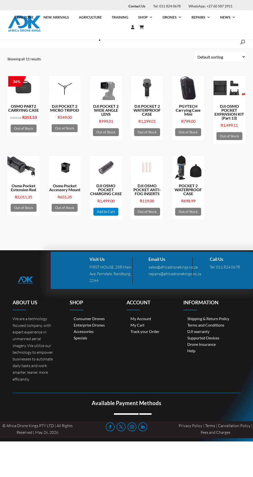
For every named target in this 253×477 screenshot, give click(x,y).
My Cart (137, 325)
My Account (140, 318)
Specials (80, 337)
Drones (172, 17)
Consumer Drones (89, 318)
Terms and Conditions (205, 325)
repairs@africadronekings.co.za (174, 273)
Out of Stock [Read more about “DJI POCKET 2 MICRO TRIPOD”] (64, 128)
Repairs (200, 17)
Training (120, 17)
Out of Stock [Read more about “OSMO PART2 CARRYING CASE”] (23, 128)
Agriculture (90, 17)
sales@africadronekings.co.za (173, 267)
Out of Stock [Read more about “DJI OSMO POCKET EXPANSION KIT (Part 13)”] (229, 136)
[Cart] (144, 27)
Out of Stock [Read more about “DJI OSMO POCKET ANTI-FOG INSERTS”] (147, 211)
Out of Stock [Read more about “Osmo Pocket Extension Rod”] (23, 208)
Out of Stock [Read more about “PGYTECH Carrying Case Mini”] (188, 132)
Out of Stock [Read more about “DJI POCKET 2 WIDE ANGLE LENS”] (105, 132)
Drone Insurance (201, 344)
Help (191, 350)
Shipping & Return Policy (208, 318)
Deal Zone (24, 17)
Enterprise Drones (89, 325)
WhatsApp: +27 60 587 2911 (210, 6)
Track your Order (144, 331)
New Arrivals (56, 17)
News (227, 17)
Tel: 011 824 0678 (167, 6)
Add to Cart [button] (106, 211)
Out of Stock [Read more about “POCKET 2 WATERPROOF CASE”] (188, 211)
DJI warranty (198, 331)
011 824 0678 (228, 267)
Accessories (84, 331)
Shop (145, 17)
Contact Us (136, 6)
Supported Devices (203, 337)
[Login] (122, 27)
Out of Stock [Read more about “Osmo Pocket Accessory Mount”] (64, 208)
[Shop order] (220, 57)
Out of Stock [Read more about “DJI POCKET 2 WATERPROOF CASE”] (147, 132)
